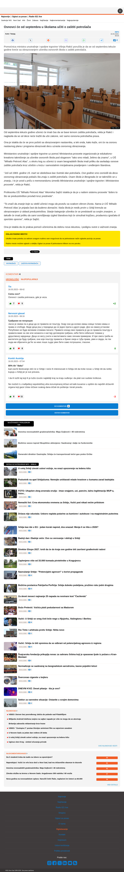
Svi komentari (62, 406)
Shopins (62, 813)
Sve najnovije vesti (107, 746)
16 (30, 692)
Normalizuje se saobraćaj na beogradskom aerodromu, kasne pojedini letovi (57, 666)
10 (30, 575)
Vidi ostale (112, 785)
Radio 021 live (35, 17)
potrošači (11, 263)
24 (30, 647)
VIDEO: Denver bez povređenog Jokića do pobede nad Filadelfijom (37, 714)
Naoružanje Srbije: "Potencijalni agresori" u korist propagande (50, 572)
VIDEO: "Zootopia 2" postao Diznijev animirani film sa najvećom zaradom (40, 728)
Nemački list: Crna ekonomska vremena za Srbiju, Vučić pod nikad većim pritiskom (61, 502)
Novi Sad (17, 20)
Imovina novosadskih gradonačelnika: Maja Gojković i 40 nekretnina (51, 432)
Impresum (62, 840)
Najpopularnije (72, 20)
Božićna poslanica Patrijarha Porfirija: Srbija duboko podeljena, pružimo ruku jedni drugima (65, 585)
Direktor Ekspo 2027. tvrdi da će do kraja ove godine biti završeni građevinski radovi (61, 549)
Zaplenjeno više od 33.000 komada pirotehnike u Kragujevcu (49, 560)
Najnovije (5, 17)
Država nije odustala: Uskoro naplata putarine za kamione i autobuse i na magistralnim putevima (68, 514)
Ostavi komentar (62, 413)
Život (29, 20)
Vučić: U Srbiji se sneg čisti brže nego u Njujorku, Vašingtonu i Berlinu (54, 619)
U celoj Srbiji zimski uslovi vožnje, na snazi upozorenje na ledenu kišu (54, 468)
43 (30, 589)
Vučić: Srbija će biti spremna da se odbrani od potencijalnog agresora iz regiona (59, 643)
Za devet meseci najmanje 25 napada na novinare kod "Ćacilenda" (52, 596)
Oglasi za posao (19, 17)
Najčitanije (44, 20)
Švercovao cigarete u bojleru (33, 677)
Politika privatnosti (62, 851)
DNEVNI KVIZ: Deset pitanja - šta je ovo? (39, 688)
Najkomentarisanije (57, 20)
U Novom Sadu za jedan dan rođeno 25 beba (28, 733)
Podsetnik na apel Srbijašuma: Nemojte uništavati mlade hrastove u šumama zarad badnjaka (66, 479)
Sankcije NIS (6, 20)
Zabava (35, 20)
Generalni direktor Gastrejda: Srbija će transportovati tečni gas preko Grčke (55, 454)
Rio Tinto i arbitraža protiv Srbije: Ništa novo (41, 630)
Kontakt (62, 835)
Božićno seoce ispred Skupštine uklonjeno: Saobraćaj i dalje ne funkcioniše (55, 443)
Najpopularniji (29, 279)
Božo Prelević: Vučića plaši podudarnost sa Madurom (46, 607)
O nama (62, 824)
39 (30, 622)
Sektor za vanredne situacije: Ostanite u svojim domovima (48, 700)
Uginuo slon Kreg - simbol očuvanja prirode (27, 742)
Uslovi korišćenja (62, 845)
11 (30, 633)
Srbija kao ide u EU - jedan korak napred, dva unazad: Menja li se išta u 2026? (58, 527)
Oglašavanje (62, 829)
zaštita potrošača (29, 263)
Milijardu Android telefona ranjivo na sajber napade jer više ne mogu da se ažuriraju (45, 719)
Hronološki (12, 279)
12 (30, 703)
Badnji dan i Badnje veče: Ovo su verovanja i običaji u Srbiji (49, 538)
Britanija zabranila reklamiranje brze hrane (27, 724)
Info (23, 20)
